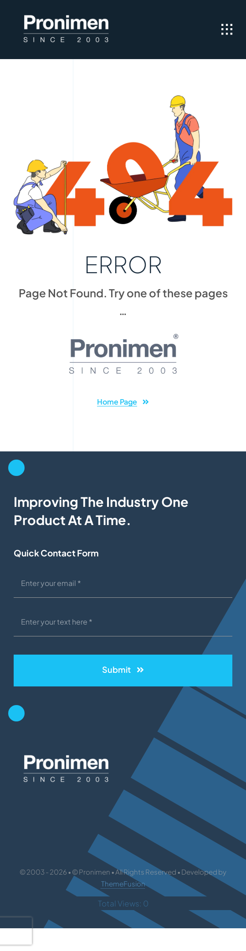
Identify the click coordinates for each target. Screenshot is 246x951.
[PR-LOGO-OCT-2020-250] (66, 14)
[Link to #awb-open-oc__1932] (226, 29)
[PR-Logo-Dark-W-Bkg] (123, 336)
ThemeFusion (123, 883)
